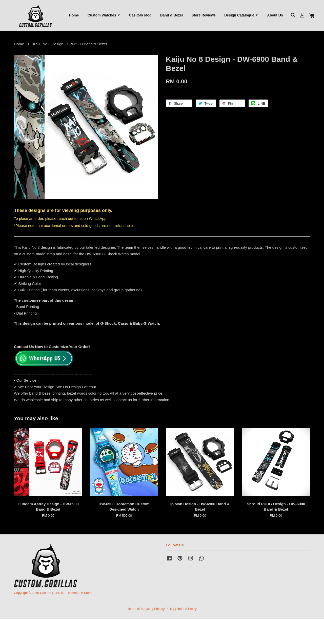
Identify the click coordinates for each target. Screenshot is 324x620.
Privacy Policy (164, 609)
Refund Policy (187, 609)
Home (74, 15)
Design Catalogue (241, 15)
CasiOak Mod (140, 15)
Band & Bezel (171, 15)
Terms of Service (139, 609)
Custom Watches (104, 15)
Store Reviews (203, 15)
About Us (275, 15)
